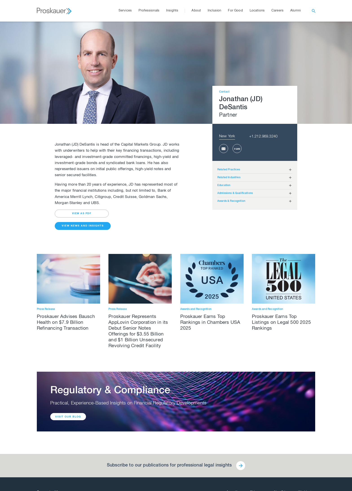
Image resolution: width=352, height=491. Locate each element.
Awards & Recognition (231, 201)
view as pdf (82, 213)
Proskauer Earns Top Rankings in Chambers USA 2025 (210, 323)
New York (227, 136)
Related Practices (228, 169)
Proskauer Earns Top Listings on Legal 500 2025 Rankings (281, 323)
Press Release (46, 309)
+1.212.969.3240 (263, 137)
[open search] (313, 10)
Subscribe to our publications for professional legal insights (169, 465)
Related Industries (228, 177)
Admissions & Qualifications (235, 193)
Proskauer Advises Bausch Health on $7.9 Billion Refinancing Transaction (66, 323)
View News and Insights (83, 226)
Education (223, 185)
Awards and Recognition (195, 309)
